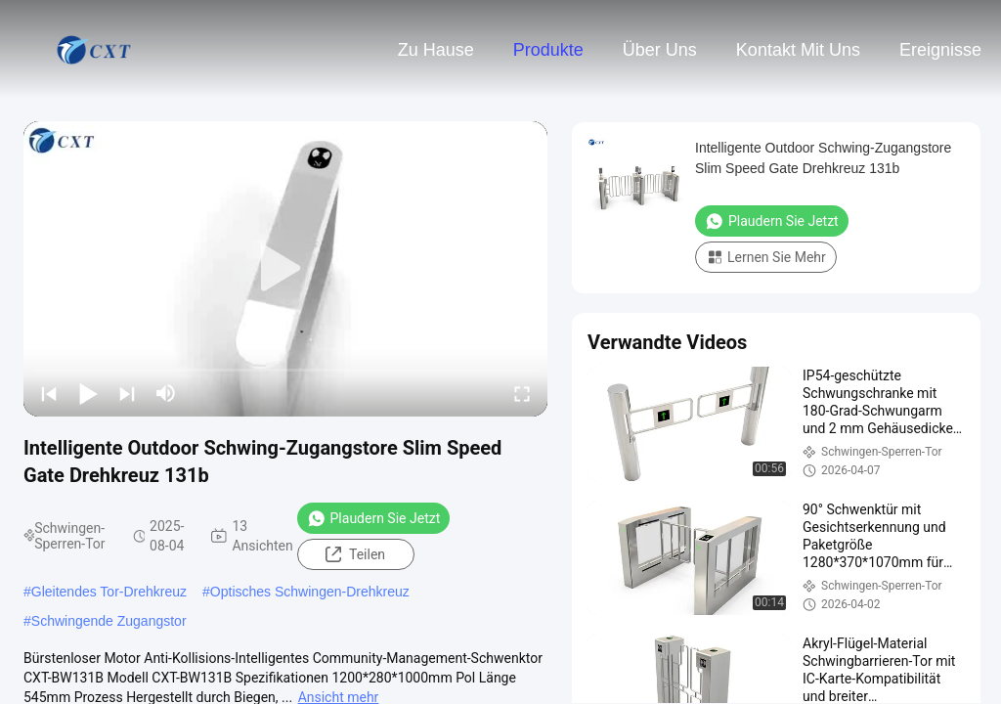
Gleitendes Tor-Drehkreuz (109, 591)
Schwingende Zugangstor (109, 621)
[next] (127, 393)
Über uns (660, 50)
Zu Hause (436, 50)
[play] (285, 268)
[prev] (48, 393)
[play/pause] (88, 393)
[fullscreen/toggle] (522, 393)
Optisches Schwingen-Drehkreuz (310, 591)
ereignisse (940, 50)
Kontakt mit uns (798, 50)
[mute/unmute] (166, 393)
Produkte (548, 50)
